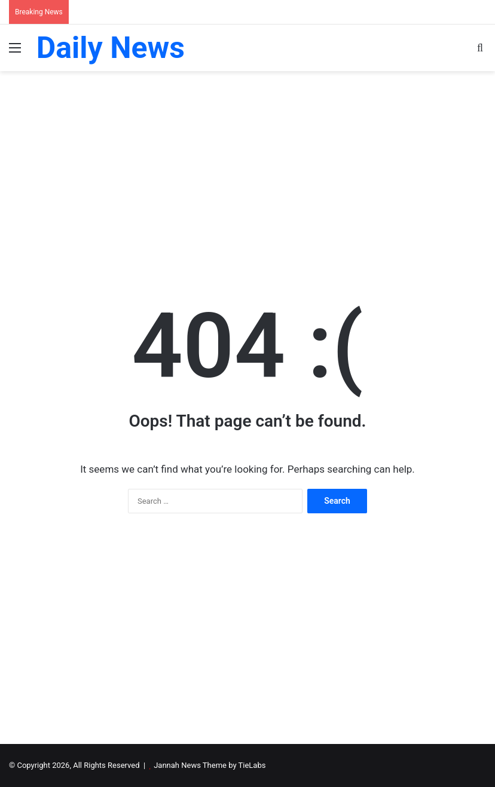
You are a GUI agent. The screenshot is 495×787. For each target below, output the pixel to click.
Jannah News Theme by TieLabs (209, 765)
